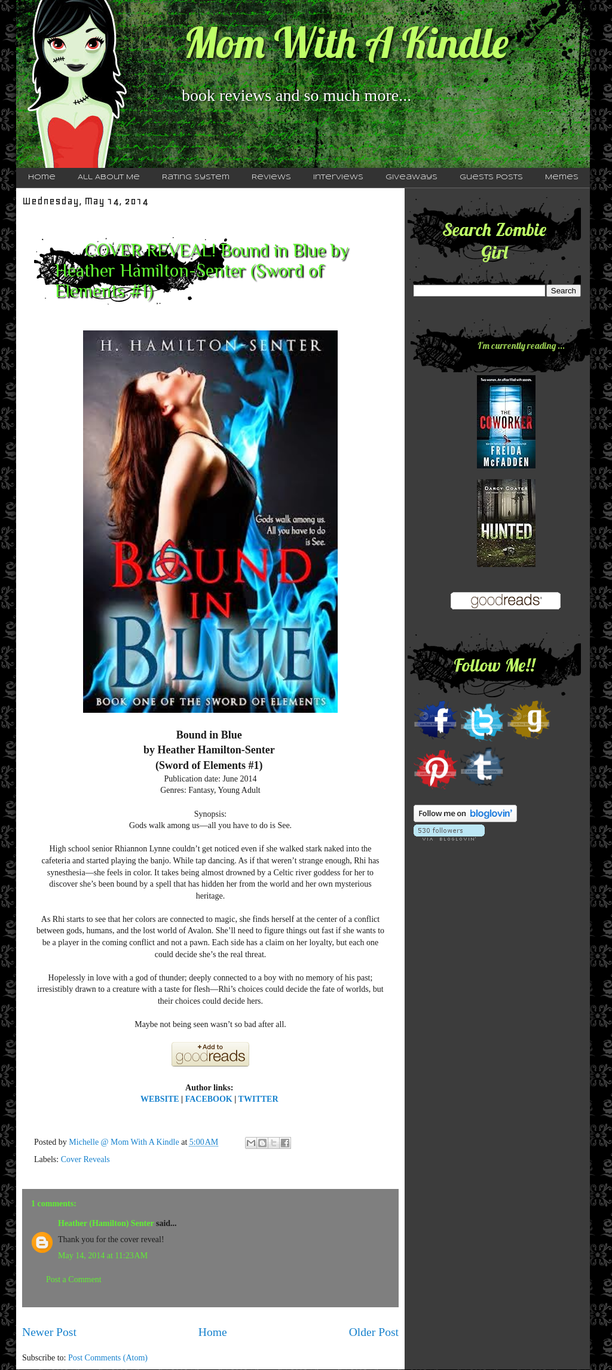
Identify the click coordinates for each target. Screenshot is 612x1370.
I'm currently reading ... (521, 345)
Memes (562, 177)
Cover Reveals (85, 1159)
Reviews (271, 177)
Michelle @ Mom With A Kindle (125, 1142)
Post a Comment (74, 1279)
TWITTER (259, 1099)
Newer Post (49, 1332)
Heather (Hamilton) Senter (106, 1223)
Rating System (196, 177)
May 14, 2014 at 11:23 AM (103, 1255)
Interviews (338, 177)
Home (42, 177)
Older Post (374, 1332)
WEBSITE (159, 1099)
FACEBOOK (208, 1099)
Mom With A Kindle (346, 42)
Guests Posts (491, 177)
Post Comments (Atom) (108, 1357)
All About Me (109, 177)
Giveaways (411, 177)
